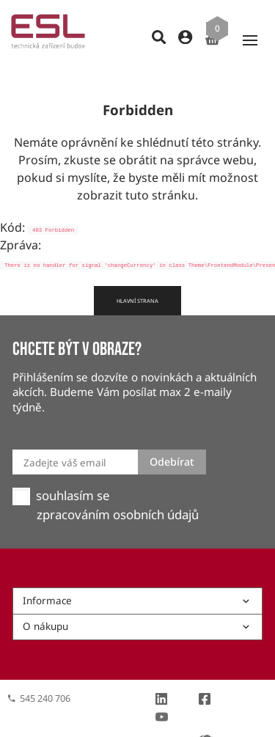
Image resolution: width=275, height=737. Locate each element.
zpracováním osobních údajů (118, 488)
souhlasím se (72, 469)
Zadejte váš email (64, 436)
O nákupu (137, 600)
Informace (137, 575)
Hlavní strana (137, 274)
